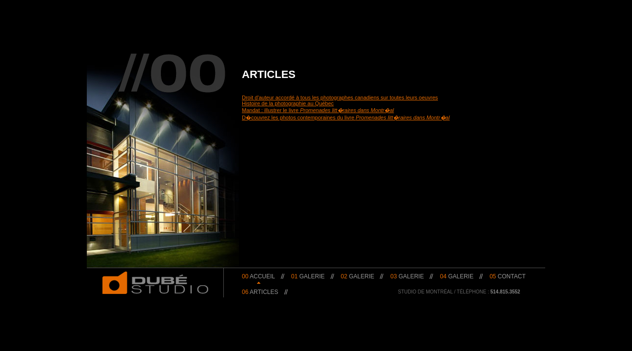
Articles (260, 292)
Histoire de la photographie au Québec (288, 103)
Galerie (308, 276)
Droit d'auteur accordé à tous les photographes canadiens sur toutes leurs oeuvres (340, 97)
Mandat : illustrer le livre (318, 110)
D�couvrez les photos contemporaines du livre (346, 117)
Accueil (258, 276)
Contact (508, 276)
